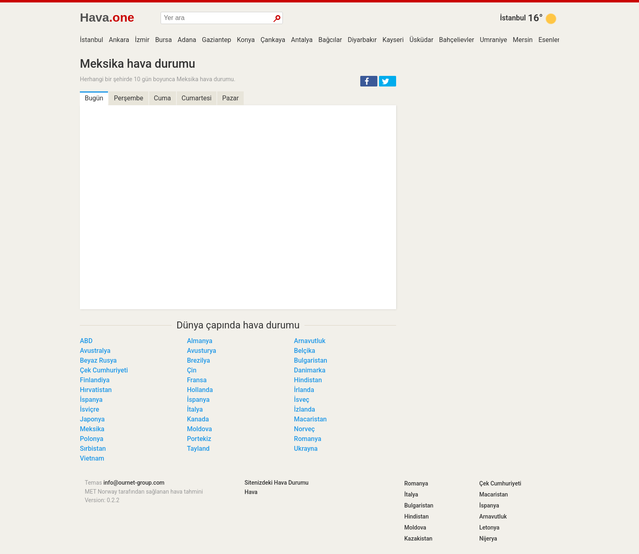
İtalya (195, 409)
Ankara (119, 40)
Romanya (307, 439)
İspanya (91, 399)
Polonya (92, 439)
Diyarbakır (362, 40)
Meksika (92, 429)
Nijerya (488, 538)
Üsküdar (422, 40)
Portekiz (199, 439)
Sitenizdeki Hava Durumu (276, 482)
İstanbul (513, 18)
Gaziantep (216, 40)
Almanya (200, 341)
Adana (187, 40)
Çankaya (272, 40)
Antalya (302, 40)
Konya (246, 40)
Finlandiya (95, 380)
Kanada (198, 419)
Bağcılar (330, 40)
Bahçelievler (456, 40)
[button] (368, 81)
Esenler (549, 40)
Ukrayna (305, 448)
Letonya (489, 527)
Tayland (198, 448)
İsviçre (89, 409)
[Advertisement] (482, 114)
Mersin (523, 40)
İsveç (301, 399)
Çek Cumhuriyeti (104, 370)
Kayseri (392, 40)
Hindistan (308, 380)
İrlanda (304, 390)
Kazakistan (418, 538)
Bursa (163, 40)
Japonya (92, 419)
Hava (251, 492)
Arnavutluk (309, 341)
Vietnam (92, 458)
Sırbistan (93, 448)
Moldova (199, 429)
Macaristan (310, 419)
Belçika (304, 351)
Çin (191, 370)
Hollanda (200, 390)
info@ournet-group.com (134, 482)
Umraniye (493, 40)
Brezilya (198, 360)
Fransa (197, 380)
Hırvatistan (96, 390)
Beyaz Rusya (98, 360)
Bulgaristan (310, 360)
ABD (86, 341)
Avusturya (201, 351)
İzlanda (304, 409)
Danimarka (309, 370)
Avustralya (95, 351)
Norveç (304, 429)
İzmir (142, 40)
